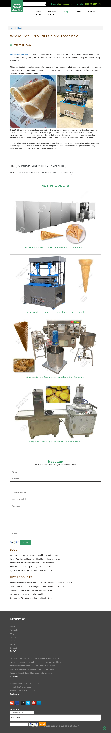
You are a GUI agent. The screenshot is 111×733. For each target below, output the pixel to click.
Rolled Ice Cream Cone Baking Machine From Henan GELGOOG (38, 587)
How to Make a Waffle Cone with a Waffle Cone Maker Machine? (44, 173)
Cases (78, 12)
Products (52, 12)
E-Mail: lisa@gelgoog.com (21, 687)
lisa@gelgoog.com (64, 4)
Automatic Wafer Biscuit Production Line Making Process (41, 166)
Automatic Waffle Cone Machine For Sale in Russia (32, 563)
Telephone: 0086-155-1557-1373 (24, 684)
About (38, 14)
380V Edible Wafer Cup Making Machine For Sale (32, 567)
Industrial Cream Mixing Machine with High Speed (32, 591)
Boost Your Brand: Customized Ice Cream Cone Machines (35, 559)
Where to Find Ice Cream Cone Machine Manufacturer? (34, 555)
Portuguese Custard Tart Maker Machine (27, 594)
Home (38, 12)
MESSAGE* (55, 718)
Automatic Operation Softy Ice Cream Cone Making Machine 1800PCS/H (42, 583)
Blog (66, 12)
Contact (51, 14)
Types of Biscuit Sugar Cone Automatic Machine (31, 571)
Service (91, 12)
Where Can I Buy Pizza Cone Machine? (43, 36)
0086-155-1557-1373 (92, 4)
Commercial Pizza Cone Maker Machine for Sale (31, 598)
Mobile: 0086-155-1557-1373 (22, 691)
